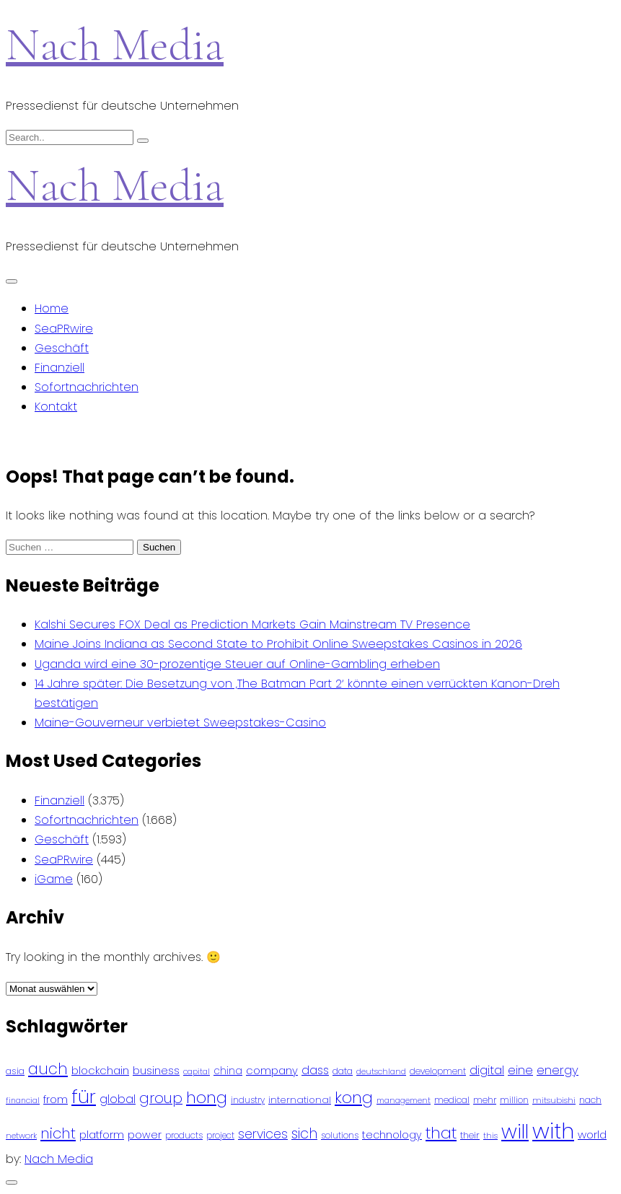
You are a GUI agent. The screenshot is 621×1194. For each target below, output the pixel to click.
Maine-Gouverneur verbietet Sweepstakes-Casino (180, 722)
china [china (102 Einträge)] (227, 1071)
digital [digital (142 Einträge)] (487, 1070)
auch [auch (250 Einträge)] (48, 1068)
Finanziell (59, 367)
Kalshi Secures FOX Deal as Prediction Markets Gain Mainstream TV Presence (252, 624)
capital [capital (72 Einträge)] (196, 1071)
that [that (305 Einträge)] (441, 1133)
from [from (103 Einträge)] (55, 1100)
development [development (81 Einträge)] (438, 1071)
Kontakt (56, 406)
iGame (54, 879)
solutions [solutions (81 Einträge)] (339, 1135)
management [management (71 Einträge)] (403, 1100)
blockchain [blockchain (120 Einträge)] (100, 1070)
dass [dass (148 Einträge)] (315, 1070)
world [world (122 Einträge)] (592, 1134)
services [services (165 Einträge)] (263, 1134)
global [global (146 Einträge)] (118, 1099)
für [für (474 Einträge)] (83, 1097)
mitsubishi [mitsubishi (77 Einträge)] (554, 1100)
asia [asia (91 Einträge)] (15, 1071)
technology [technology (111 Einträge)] (392, 1135)
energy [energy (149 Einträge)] (557, 1070)
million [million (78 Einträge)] (514, 1100)
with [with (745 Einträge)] (553, 1131)
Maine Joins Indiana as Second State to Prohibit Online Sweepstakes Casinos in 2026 (278, 644)
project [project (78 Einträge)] (220, 1135)
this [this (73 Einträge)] (490, 1135)
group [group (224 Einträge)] (160, 1098)
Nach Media (115, 44)
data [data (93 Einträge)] (342, 1071)
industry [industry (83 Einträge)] (248, 1100)
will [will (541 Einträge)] (515, 1131)
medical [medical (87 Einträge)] (452, 1100)
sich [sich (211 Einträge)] (304, 1133)
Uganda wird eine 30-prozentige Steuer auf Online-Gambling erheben (237, 664)
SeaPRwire (64, 328)
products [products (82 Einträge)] (184, 1135)
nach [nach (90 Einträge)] (590, 1100)
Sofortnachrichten (86, 387)
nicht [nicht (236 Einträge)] (58, 1133)
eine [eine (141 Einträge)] (520, 1070)
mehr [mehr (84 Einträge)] (484, 1100)
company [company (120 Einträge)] (272, 1070)
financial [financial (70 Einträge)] (23, 1100)
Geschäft (62, 348)
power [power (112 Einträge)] (145, 1135)
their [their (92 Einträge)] (470, 1135)
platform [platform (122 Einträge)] (101, 1134)
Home (52, 308)
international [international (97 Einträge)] (299, 1100)
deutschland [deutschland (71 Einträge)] (381, 1071)
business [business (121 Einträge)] (156, 1070)
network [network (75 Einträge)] (21, 1135)
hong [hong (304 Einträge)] (206, 1098)
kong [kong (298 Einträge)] (354, 1098)
